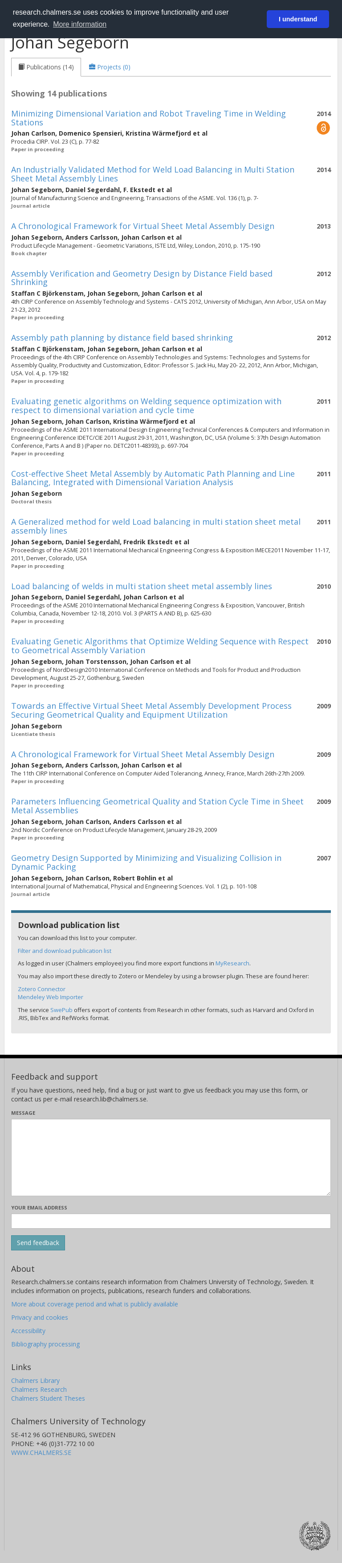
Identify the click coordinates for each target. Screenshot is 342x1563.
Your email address (39, 1207)
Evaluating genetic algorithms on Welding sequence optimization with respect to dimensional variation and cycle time (146, 405)
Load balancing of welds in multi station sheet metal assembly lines (141, 586)
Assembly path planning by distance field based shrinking (122, 337)
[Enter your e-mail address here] (171, 1221)
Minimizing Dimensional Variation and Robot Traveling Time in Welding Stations (148, 118)
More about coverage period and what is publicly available (94, 1304)
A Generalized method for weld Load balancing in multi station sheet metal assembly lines (156, 526)
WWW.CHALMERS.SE (41, 1452)
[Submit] (38, 1242)
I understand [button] (298, 19)
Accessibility (28, 1330)
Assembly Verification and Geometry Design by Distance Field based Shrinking (142, 278)
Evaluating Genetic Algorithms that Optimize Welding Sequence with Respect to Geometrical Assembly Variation (160, 645)
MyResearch (232, 963)
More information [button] (79, 24)
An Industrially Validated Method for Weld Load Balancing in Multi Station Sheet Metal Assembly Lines (152, 174)
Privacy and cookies (39, 1317)
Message (23, 1112)
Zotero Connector (41, 989)
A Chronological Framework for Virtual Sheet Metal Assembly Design (142, 226)
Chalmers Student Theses (48, 1398)
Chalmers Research (39, 1389)
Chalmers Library (35, 1380)
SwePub (61, 1010)
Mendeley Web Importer (50, 997)
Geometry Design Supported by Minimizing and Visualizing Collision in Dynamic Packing (146, 862)
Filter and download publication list (64, 951)
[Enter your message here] (171, 1157)
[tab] (46, 67)
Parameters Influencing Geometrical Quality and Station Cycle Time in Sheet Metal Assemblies (157, 806)
